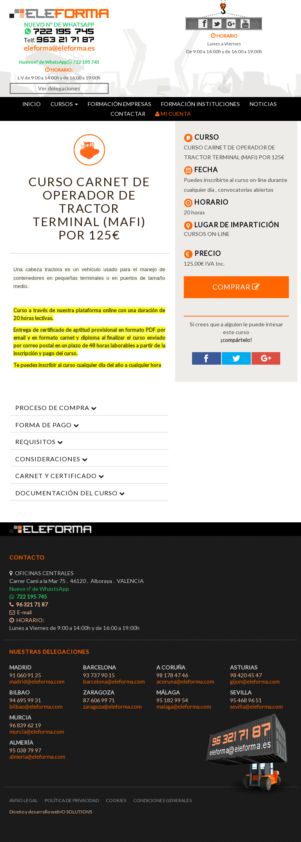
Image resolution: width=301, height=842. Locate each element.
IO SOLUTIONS (76, 812)
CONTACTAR (128, 113)
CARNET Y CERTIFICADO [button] (59, 475)
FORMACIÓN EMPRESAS (119, 104)
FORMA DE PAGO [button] (47, 424)
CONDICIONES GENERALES (162, 800)
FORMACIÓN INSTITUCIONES (200, 104)
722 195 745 (83, 62)
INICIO (31, 104)
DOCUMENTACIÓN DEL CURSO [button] (70, 493)
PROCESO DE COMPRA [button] (56, 407)
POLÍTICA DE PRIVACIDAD (72, 800)
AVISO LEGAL (23, 800)
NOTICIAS (263, 104)
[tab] (89, 408)
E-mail (20, 612)
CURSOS (64, 104)
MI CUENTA (173, 113)
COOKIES (116, 800)
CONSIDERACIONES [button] (51, 458)
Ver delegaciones (59, 88)
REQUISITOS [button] (39, 441)
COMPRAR (236, 286)
